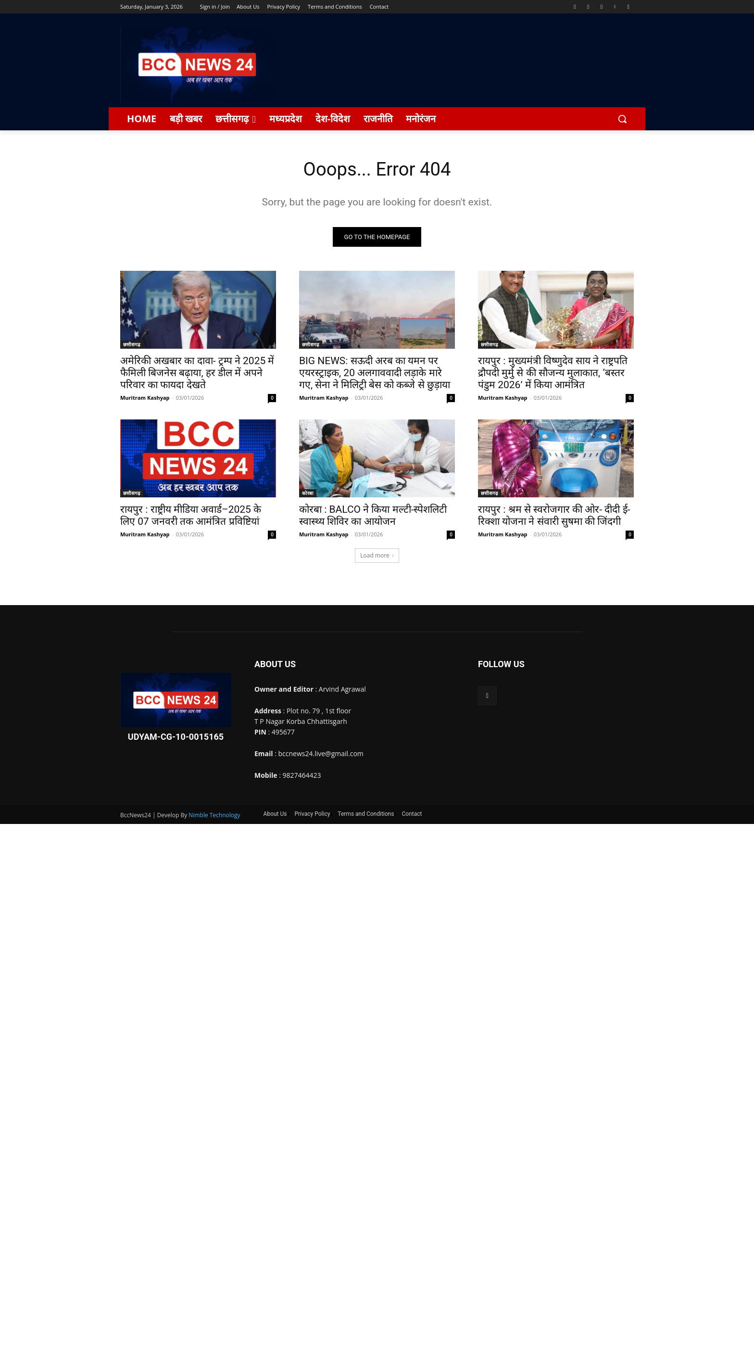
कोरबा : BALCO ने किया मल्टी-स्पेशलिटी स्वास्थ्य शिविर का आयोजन (373, 517)
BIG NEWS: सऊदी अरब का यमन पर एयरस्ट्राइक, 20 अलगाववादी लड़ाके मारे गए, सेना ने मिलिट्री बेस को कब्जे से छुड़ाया (374, 374)
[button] (622, 118)
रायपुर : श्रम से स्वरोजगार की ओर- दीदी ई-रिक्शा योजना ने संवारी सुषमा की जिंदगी (554, 517)
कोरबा (308, 494)
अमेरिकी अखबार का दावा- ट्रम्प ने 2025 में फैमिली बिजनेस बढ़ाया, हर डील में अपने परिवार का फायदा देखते (197, 374)
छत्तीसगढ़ (131, 345)
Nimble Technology (214, 816)
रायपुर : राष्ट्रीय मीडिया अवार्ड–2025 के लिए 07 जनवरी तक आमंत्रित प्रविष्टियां (190, 517)
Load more (377, 557)
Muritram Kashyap (145, 399)
